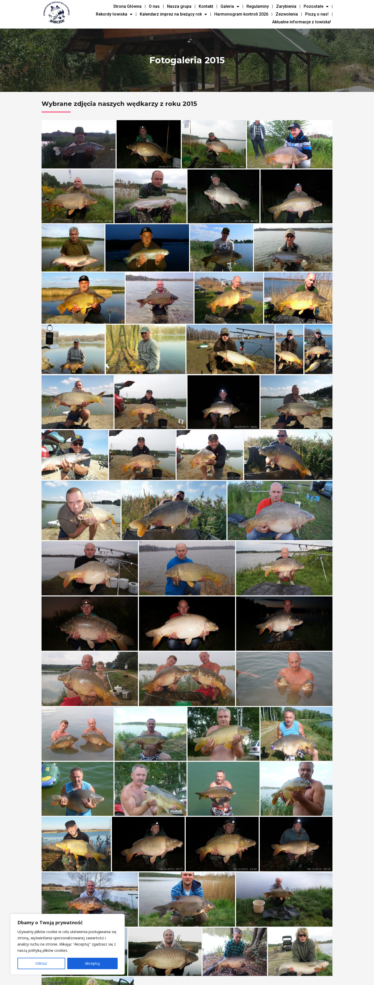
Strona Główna (127, 6)
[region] (67, 944)
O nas (154, 6)
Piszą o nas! (317, 14)
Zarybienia (286, 6)
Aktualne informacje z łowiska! (301, 21)
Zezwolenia (287, 14)
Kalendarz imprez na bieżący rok (173, 14)
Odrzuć (41, 963)
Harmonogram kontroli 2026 (241, 14)
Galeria (230, 6)
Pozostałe (316, 6)
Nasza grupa (179, 6)
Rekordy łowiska (114, 14)
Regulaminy (257, 6)
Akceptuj (92, 963)
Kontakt (206, 6)
